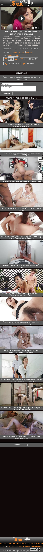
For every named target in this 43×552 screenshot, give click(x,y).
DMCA (21, 546)
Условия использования (17, 544)
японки (29, 52)
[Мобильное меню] (2, 3)
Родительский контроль (34, 546)
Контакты (3, 544)
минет (15, 52)
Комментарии (30, 59)
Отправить (7, 93)
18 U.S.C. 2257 (12, 546)
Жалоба (30, 63)
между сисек (13, 55)
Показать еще (21, 445)
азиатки (22, 52)
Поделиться (13, 63)
